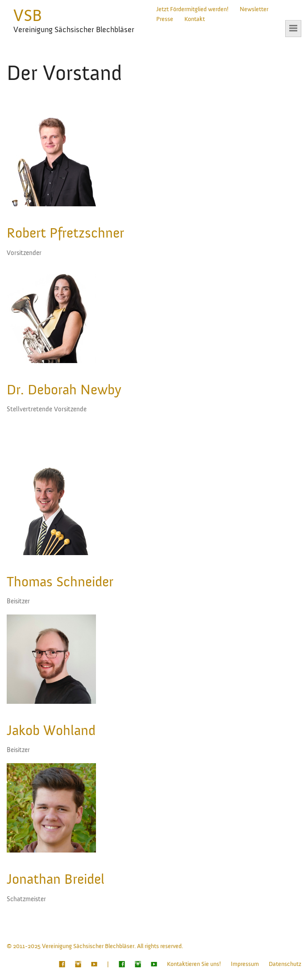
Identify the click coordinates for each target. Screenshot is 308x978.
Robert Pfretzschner (65, 233)
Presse (164, 19)
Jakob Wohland (51, 731)
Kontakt (194, 19)
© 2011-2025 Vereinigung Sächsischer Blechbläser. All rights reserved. (95, 946)
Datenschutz (285, 964)
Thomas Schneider (60, 582)
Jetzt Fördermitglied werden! (192, 9)
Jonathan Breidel (55, 879)
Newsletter (254, 9)
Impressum (245, 964)
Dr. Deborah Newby (64, 390)
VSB (27, 15)
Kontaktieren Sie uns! (194, 964)
